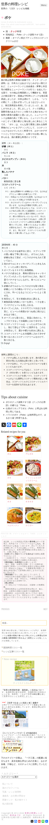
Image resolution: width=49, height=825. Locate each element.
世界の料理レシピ (14, 4)
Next (46, 609)
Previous (5, 609)
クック (13, 31)
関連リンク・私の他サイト (14, 799)
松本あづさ (37, 690)
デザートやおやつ (21, 533)
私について (7, 783)
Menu (43, 5)
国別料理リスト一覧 (12, 647)
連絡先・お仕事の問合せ (13, 795)
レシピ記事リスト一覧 (13, 651)
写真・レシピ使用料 (11, 791)
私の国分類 (7, 803)
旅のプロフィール (10, 787)
